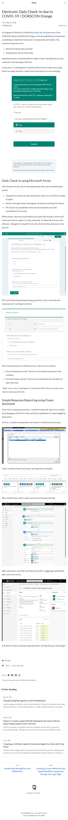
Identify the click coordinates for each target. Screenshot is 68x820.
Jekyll (43, 815)
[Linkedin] (16, 675)
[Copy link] (19, 675)
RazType (8, 661)
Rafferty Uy (8, 25)
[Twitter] (8, 675)
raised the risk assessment (45, 32)
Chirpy (31, 815)
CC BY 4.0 (23, 680)
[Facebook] (12, 675)
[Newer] (51, 770)
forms (7, 666)
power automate (17, 666)
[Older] (17, 770)
